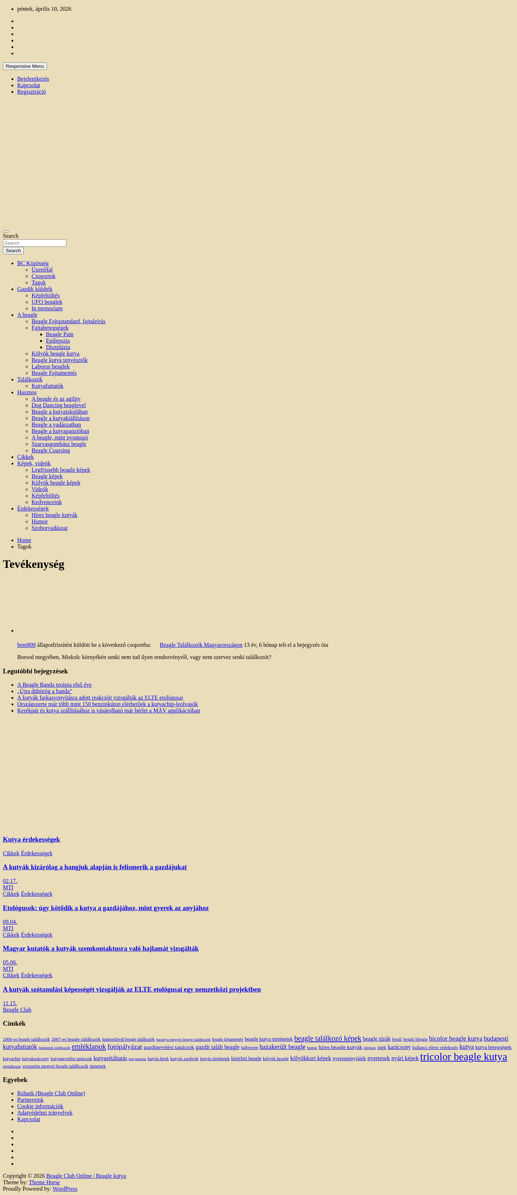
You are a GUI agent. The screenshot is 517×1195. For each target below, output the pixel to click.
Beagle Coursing (51, 450)
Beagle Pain (60, 334)
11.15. (10, 1003)
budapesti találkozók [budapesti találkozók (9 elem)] (54, 1048)
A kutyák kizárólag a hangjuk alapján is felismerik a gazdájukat (95, 867)
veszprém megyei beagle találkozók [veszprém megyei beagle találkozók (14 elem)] (55, 1066)
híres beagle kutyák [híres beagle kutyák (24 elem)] (340, 1047)
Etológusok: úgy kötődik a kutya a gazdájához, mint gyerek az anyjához (106, 908)
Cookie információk (40, 1106)
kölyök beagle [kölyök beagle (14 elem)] (276, 1058)
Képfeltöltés (46, 295)
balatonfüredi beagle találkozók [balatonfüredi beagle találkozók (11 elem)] (128, 1039)
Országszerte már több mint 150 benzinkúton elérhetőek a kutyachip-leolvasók (107, 704)
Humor (40, 521)
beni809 (26, 645)
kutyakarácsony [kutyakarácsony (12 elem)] (35, 1058)
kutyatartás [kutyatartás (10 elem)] (137, 1059)
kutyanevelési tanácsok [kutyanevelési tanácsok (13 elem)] (71, 1058)
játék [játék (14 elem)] (381, 1047)
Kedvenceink (47, 502)
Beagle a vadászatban (56, 425)
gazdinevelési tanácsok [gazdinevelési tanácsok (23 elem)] (169, 1047)
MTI (8, 887)
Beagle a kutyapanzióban (60, 431)
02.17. (10, 881)
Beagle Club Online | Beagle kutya (86, 1176)
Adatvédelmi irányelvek (44, 1113)
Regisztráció (31, 92)
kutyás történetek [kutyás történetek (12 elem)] (215, 1058)
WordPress (65, 1189)
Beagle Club (17, 1010)
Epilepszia (58, 341)
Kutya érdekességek (31, 839)
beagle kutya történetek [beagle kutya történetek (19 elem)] (269, 1039)
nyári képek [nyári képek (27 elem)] (405, 1058)
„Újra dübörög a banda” (44, 691)
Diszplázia (58, 347)
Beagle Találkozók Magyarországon (201, 645)
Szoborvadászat (49, 528)
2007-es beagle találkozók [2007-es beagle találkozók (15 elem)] (75, 1039)
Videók (40, 489)
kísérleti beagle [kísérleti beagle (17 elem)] (246, 1058)
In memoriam (47, 308)
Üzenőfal (42, 270)
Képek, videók (34, 463)
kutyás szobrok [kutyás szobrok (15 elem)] (184, 1058)
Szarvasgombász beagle (59, 444)
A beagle (27, 315)
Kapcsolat (28, 85)
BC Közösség (33, 263)
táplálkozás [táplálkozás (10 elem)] (12, 1066)
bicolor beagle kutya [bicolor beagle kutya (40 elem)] (455, 1038)
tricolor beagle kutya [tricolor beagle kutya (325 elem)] (463, 1056)
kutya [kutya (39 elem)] (467, 1046)
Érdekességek (33, 508)
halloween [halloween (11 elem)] (249, 1047)
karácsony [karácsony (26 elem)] (399, 1047)
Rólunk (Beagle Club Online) (51, 1093)
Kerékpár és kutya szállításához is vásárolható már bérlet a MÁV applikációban (108, 710)
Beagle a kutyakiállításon (61, 418)
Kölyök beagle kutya (55, 353)
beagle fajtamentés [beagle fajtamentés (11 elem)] (227, 1039)
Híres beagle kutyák (54, 515)
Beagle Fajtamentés (54, 373)
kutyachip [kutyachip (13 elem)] (11, 1058)
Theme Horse (44, 1182)
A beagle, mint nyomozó (60, 437)
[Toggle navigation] (6, 231)
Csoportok (44, 276)
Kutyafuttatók (48, 386)
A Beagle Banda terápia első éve (54, 685)
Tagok (39, 282)
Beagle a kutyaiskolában (60, 412)
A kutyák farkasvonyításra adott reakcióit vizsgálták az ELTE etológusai (100, 698)
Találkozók (30, 379)
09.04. (10, 922)
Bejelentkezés (33, 79)
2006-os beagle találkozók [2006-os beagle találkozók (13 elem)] (26, 1039)
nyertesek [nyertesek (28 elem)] (378, 1058)
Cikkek (25, 457)
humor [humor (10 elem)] (312, 1047)
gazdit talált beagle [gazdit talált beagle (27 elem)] (217, 1047)
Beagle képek (47, 476)
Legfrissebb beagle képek (61, 470)
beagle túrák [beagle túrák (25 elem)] (376, 1039)
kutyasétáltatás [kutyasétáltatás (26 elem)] (110, 1058)
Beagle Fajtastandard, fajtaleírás (68, 321)
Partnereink (30, 1100)
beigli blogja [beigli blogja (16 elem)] (415, 1039)
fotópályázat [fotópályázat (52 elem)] (124, 1046)
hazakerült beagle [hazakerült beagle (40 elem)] (283, 1046)
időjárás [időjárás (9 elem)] (370, 1048)
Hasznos (27, 392)
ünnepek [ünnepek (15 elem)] (97, 1066)
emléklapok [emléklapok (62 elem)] (89, 1046)
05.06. (10, 962)
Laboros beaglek (51, 366)
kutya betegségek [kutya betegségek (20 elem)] (493, 1047)
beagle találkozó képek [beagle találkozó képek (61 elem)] (327, 1038)
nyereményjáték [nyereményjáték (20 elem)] (349, 1058)
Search (11, 236)
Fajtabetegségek (50, 328)
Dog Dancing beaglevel (59, 405)
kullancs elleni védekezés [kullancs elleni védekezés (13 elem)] (435, 1047)
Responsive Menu (25, 66)
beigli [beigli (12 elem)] (397, 1039)
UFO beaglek (47, 302)
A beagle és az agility (56, 399)
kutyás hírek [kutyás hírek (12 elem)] (158, 1058)
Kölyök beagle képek (56, 483)
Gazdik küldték (34, 289)
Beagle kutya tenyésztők (60, 360)
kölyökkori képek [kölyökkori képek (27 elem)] (310, 1058)
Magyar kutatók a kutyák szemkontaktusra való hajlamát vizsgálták (101, 948)
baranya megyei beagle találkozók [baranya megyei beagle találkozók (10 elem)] (183, 1039)
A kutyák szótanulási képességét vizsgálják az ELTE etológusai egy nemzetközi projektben (132, 989)
